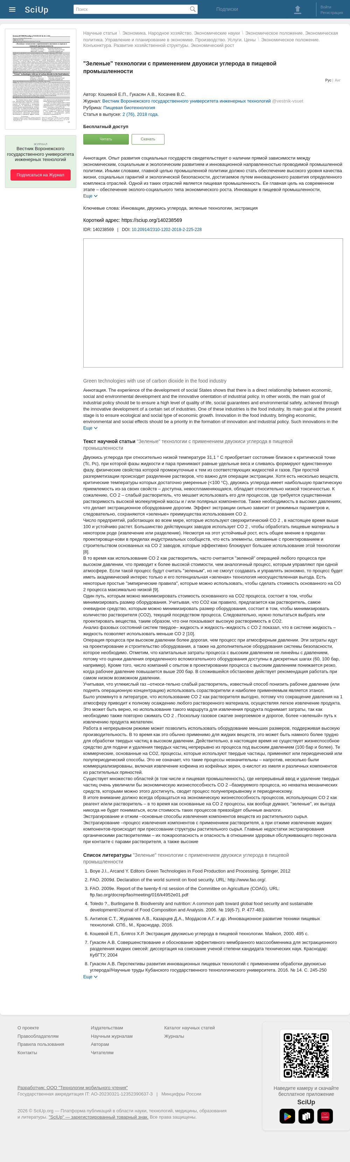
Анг (338, 80)
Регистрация (332, 12)
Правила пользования (41, 1044)
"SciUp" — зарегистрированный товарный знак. (98, 1117)
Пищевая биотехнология (129, 107)
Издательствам (107, 1027)
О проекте (28, 1027)
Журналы (174, 1036)
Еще (87, 195)
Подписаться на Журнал (40, 175)
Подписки (227, 9)
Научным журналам (112, 1036)
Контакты (27, 1052)
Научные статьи (100, 33)
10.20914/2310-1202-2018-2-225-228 (167, 229)
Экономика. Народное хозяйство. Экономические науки (181, 33)
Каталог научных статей (189, 1027)
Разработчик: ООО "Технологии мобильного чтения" (73, 1087)
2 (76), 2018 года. (140, 114)
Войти (326, 7)
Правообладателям (38, 1036)
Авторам (100, 1044)
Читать (106, 139)
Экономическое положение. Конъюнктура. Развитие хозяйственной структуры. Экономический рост (201, 42)
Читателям (102, 1052)
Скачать (148, 139)
